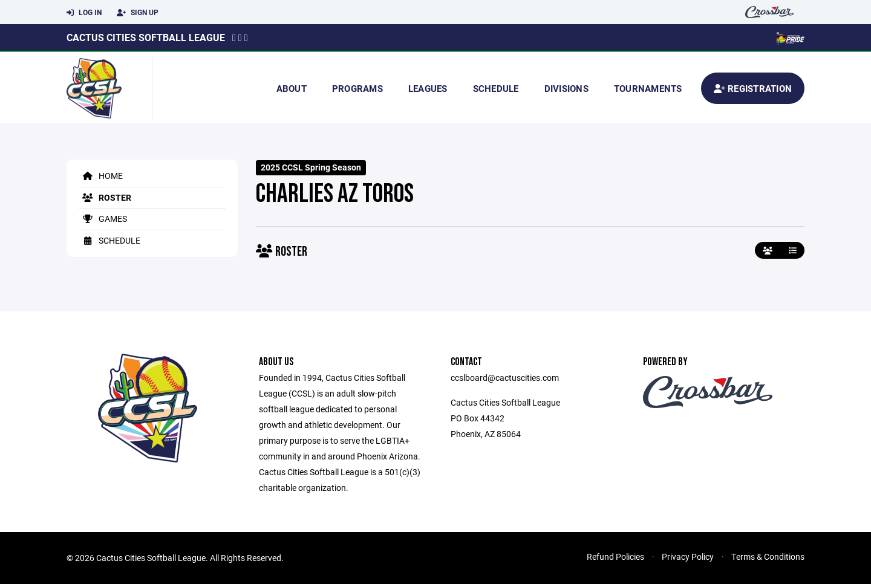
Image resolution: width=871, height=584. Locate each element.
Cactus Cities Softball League (146, 37)
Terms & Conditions (767, 556)
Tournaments (648, 88)
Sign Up (137, 12)
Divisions (566, 88)
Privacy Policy (688, 556)
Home (101, 175)
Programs (357, 88)
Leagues (428, 88)
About (291, 88)
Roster (105, 197)
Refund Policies (615, 556)
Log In (84, 12)
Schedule (496, 88)
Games (103, 218)
